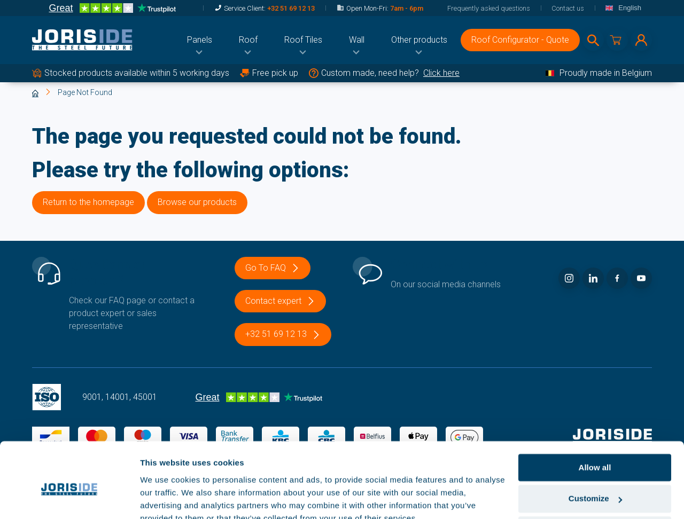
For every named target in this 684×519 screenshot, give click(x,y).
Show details (165, 497)
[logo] (82, 40)
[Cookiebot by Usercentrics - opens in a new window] (69, 498)
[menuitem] (200, 40)
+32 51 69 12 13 (291, 8)
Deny (595, 480)
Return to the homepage (88, 202)
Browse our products (197, 202)
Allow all (595, 417)
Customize (595, 449)
